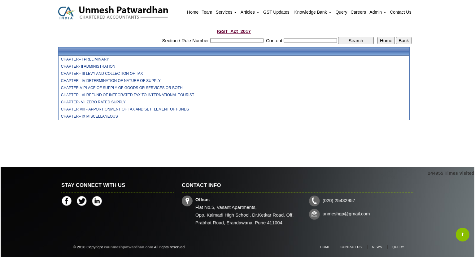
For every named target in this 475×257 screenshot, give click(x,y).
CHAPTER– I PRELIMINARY (85, 59)
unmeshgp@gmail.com (345, 213)
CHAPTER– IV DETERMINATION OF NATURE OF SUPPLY (111, 81)
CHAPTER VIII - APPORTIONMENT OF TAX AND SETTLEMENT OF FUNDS (125, 109)
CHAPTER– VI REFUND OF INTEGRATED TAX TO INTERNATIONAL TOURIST (127, 95)
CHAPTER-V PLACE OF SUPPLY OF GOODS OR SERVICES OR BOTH (122, 88)
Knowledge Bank (312, 12)
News (373, 247)
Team (207, 12)
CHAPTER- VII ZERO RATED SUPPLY (93, 102)
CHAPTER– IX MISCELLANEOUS (89, 116)
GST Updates (276, 12)
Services (226, 12)
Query (341, 12)
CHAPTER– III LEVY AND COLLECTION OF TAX (102, 73)
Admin (377, 12)
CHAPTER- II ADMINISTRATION (88, 66)
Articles (250, 12)
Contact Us (400, 12)
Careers (358, 12)
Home (192, 12)
